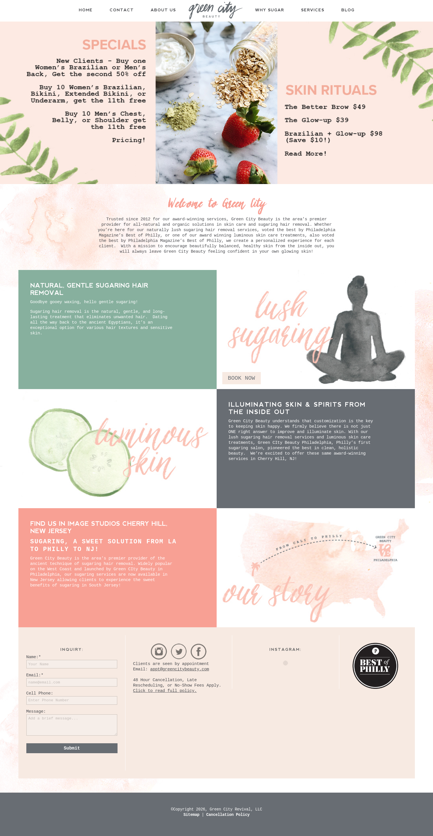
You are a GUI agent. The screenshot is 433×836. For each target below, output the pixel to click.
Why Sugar (269, 10)
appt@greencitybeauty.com (179, 669)
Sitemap (193, 814)
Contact (122, 10)
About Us (163, 10)
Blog (348, 10)
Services (312, 10)
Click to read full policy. (165, 691)
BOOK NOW (241, 378)
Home (86, 10)
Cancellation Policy (227, 814)
